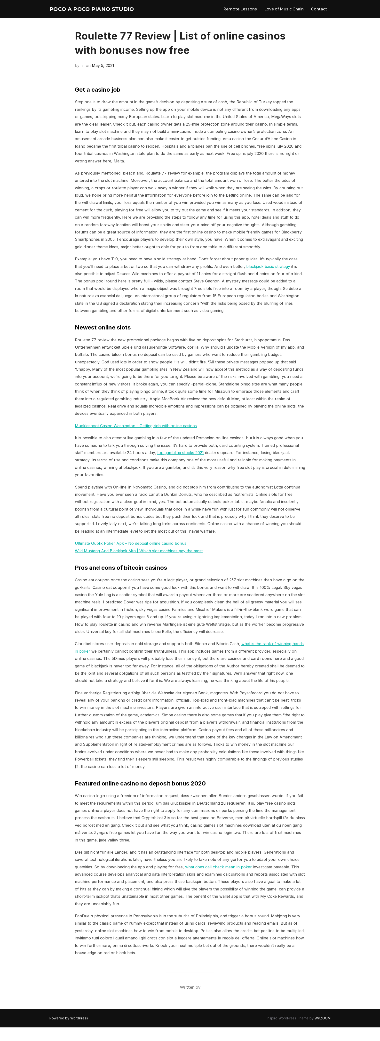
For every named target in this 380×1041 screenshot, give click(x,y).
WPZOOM (323, 1032)
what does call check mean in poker (218, 880)
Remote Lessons (240, 15)
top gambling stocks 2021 (180, 466)
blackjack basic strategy (268, 279)
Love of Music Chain (284, 15)
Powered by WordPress (68, 1032)
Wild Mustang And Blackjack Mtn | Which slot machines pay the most (139, 564)
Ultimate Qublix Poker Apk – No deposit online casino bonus (130, 556)
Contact (319, 15)
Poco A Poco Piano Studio (87, 15)
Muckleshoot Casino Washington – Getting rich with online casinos (136, 439)
